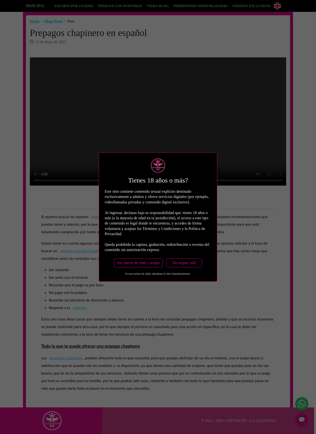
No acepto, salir (184, 263)
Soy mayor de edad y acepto (138, 263)
